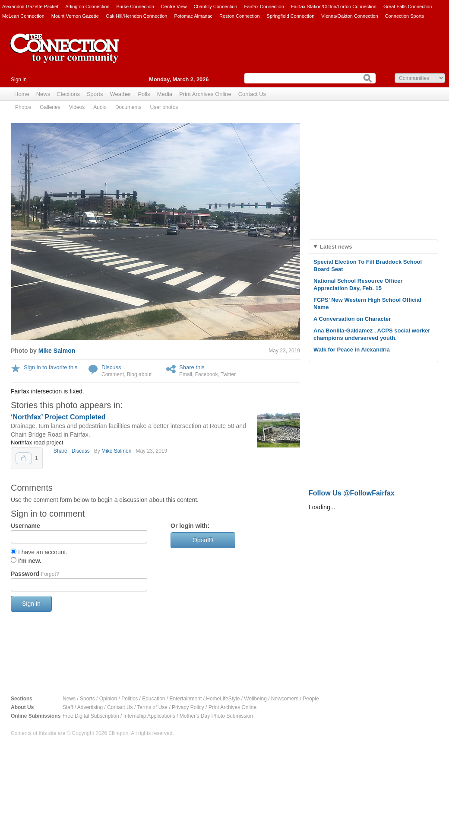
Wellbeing (255, 699)
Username (25, 525)
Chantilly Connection (215, 6)
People (311, 699)
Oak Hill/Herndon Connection (136, 16)
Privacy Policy (188, 707)
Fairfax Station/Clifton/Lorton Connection (333, 6)
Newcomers (284, 699)
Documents (128, 107)
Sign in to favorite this (50, 367)
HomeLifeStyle (223, 699)
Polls (144, 94)
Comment (112, 374)
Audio (100, 107)
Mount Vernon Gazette (75, 16)
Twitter (228, 374)
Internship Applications (149, 716)
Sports (95, 94)
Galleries (50, 107)
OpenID (203, 540)
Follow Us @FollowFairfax (352, 493)
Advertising (90, 707)
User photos (164, 107)
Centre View (174, 6)
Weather (120, 94)
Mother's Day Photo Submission (216, 716)
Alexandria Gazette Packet (30, 6)
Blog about (139, 374)
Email (185, 374)
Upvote (24, 458)
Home (21, 94)
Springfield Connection (291, 16)
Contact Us (252, 94)
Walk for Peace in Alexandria (351, 349)
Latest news (336, 246)
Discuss (111, 367)
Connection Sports (404, 16)
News (43, 94)
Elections (68, 94)
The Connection (64, 55)
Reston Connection (239, 16)
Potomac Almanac (193, 16)
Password (35, 573)
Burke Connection (135, 6)
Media (164, 94)
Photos (23, 107)
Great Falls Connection (407, 6)
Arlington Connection (87, 6)
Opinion (108, 699)
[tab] (373, 246)
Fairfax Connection (264, 6)
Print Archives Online (205, 94)
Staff (68, 707)
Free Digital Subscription (91, 716)
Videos (77, 107)
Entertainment (186, 699)
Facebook (206, 374)
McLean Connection (23, 16)
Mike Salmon (57, 350)
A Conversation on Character (352, 319)
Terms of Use (152, 707)
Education (153, 699)
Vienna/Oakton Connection (349, 16)
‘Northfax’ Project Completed (58, 417)
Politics (129, 699)
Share (60, 451)
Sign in (19, 80)
